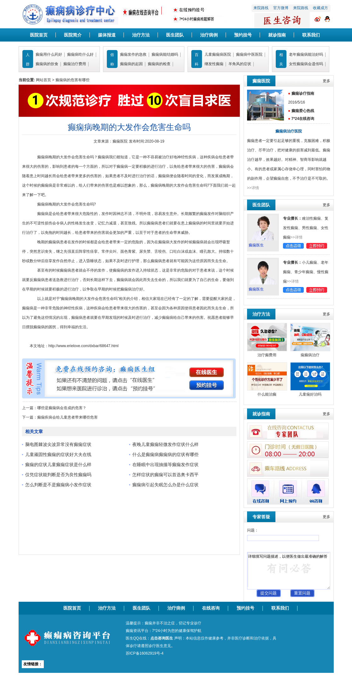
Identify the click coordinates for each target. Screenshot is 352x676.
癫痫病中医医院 (249, 54)
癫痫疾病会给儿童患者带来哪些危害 (67, 417)
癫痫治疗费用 (74, 64)
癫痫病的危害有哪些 (72, 80)
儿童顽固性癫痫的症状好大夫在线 (58, 454)
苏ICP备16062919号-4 (145, 653)
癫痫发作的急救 (133, 54)
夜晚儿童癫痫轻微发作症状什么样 (165, 444)
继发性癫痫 (214, 64)
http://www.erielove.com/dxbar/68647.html (84, 346)
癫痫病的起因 (131, 64)
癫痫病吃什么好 (80, 54)
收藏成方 (320, 8)
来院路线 (260, 8)
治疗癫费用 (266, 355)
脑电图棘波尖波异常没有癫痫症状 (58, 444)
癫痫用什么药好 (49, 54)
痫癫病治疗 (310, 355)
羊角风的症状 (239, 64)
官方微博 (280, 8)
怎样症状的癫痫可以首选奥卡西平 (165, 474)
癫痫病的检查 (159, 64)
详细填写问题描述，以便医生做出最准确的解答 (288, 570)
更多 (326, 81)
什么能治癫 (266, 394)
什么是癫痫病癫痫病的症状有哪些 (165, 454)
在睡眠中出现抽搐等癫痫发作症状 (165, 464)
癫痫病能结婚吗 (165, 54)
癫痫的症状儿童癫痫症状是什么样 (58, 464)
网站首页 (43, 80)
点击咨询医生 (161, 638)
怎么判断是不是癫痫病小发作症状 (58, 484)
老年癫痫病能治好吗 (306, 54)
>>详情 (253, 188)
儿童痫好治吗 (310, 394)
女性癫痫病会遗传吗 (306, 64)
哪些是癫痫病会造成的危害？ (61, 408)
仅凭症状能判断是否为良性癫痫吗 (58, 474)
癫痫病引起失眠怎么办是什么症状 (165, 484)
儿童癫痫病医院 (218, 54)
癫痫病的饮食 (47, 64)
